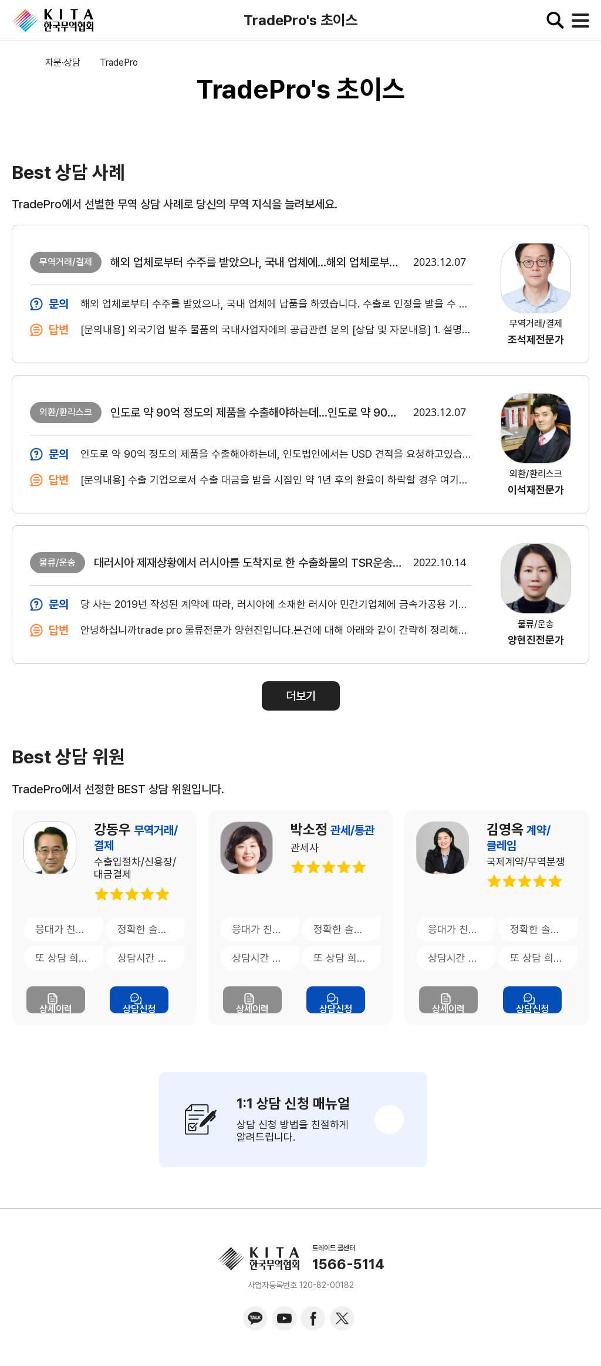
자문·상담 (62, 62)
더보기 (301, 696)
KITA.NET (53, 20)
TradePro (119, 62)
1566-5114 (348, 1264)
